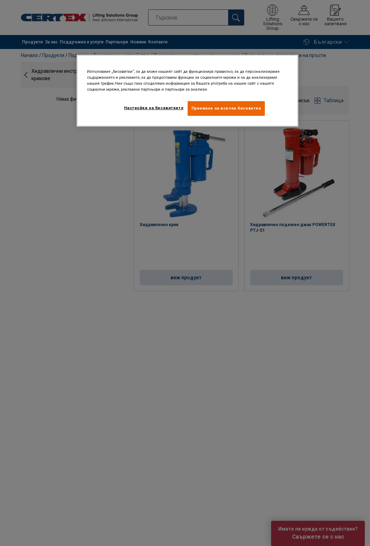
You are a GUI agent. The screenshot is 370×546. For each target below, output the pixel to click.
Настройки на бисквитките (153, 107)
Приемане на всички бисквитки (226, 108)
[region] (187, 91)
